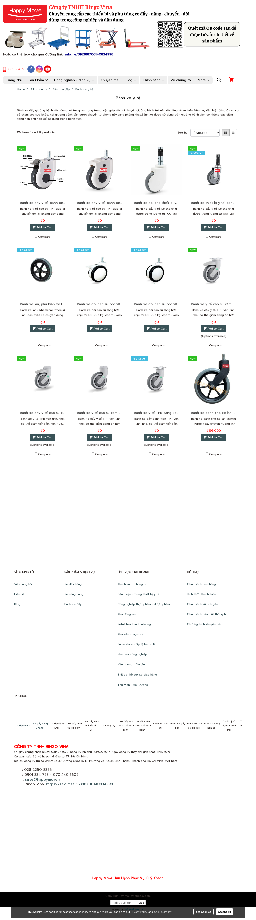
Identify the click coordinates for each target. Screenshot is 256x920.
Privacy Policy (139, 911)
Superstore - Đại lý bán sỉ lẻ (137, 644)
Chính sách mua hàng (202, 584)
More (204, 80)
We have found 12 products (36, 132)
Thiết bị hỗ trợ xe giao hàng (137, 675)
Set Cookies (203, 911)
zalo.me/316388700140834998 (88, 54)
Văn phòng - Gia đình (132, 664)
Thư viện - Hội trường (133, 685)
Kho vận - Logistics (130, 634)
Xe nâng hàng (73, 594)
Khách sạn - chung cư (133, 584)
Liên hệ (19, 594)
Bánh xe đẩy (73, 604)
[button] (219, 80)
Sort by (184, 133)
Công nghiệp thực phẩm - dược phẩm (144, 604)
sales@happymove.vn (44, 779)
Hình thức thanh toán (201, 594)
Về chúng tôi (181, 80)
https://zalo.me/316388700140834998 (79, 784)
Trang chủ (14, 80)
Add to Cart (42, 227)
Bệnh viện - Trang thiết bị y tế (139, 594)
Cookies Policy (162, 911)
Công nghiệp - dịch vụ (74, 80)
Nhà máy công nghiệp (132, 654)
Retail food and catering (134, 624)
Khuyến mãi (110, 80)
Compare (44, 237)
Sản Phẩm (38, 80)
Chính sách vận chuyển (203, 604)
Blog (130, 80)
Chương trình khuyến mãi (204, 624)
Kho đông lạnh (128, 614)
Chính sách (153, 80)
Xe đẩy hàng (73, 584)
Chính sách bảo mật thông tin (207, 614)
